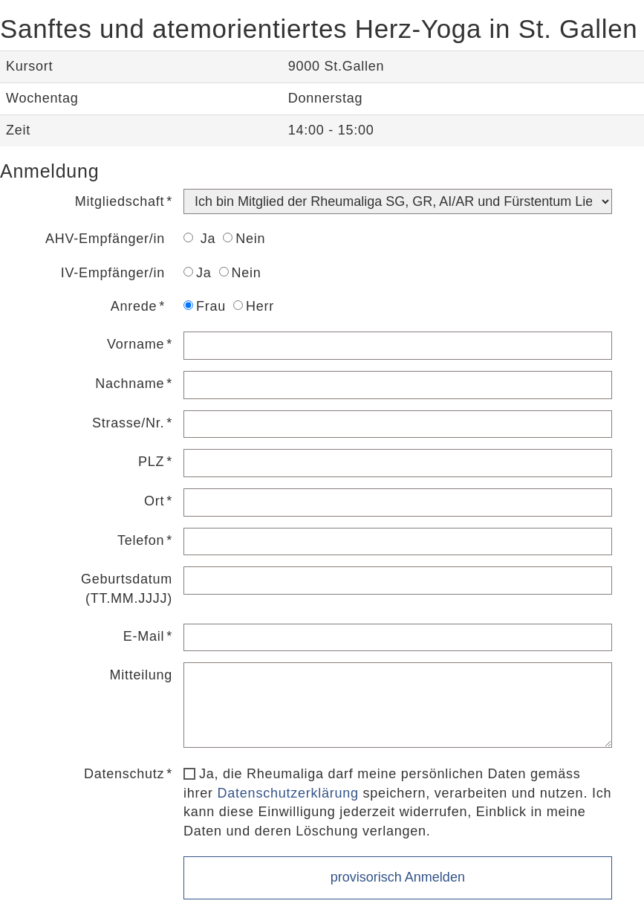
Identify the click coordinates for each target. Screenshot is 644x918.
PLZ (151, 461)
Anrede (134, 306)
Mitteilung (141, 675)
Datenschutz (124, 773)
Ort (154, 501)
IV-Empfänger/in (113, 272)
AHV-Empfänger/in (105, 238)
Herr (253, 306)
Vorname (135, 344)
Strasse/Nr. (128, 423)
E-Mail (144, 636)
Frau (204, 306)
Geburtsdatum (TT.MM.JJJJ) (126, 589)
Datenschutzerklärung (288, 793)
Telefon (140, 540)
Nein (244, 238)
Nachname (129, 383)
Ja (199, 238)
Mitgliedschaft (120, 201)
